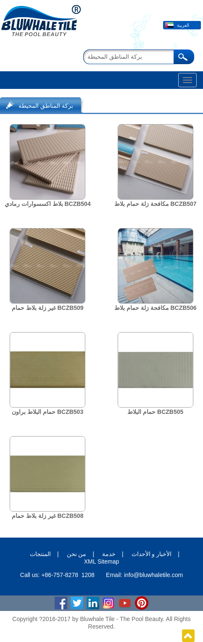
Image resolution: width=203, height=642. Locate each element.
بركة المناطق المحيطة (45, 105)
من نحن (77, 554)
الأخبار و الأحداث (152, 554)
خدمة (109, 554)
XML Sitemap (101, 561)
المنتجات (40, 554)
